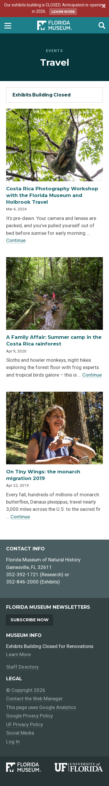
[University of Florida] (79, 767)
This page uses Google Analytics (41, 707)
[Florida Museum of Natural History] (30, 767)
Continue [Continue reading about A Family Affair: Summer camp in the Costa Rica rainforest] (92, 375)
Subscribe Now (29, 619)
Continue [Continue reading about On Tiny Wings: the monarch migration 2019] (20, 517)
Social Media (20, 733)
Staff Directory (22, 667)
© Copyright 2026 (25, 690)
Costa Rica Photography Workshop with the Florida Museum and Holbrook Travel (52, 195)
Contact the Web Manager (34, 698)
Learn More (63, 12)
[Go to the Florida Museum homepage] (54, 25)
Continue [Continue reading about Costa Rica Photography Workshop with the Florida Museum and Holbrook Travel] (16, 240)
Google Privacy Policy (29, 716)
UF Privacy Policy (24, 724)
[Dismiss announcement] (103, 6)
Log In (13, 741)
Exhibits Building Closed (41, 95)
